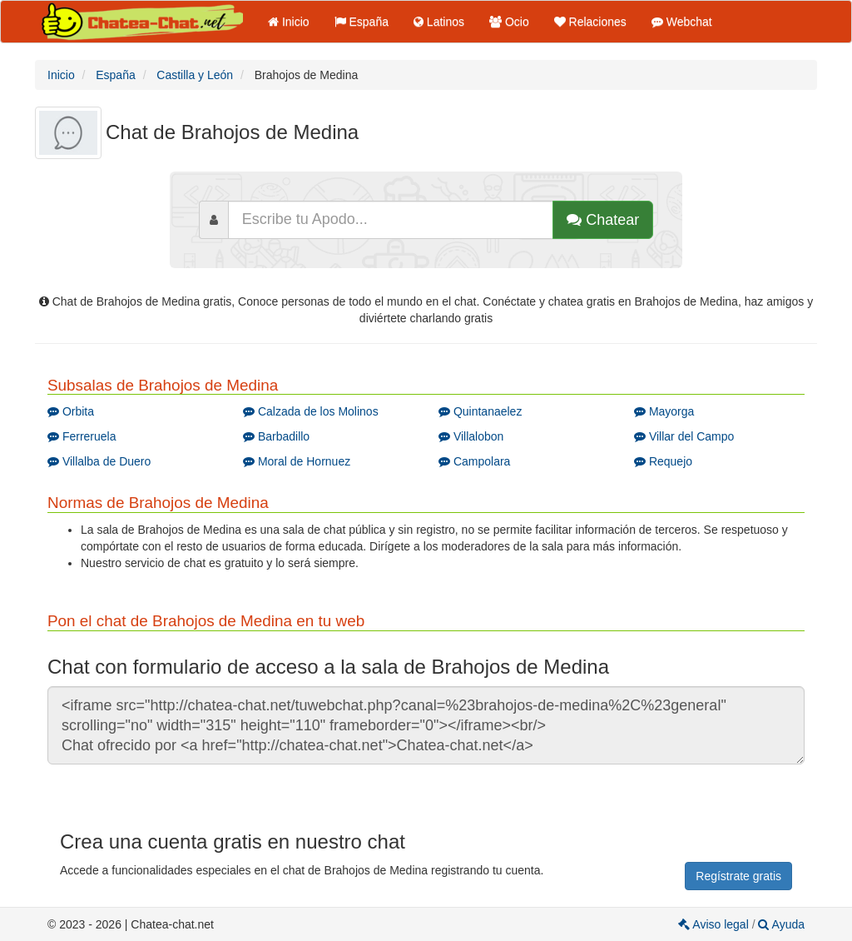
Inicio (289, 21)
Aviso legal (714, 924)
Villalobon (470, 436)
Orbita (70, 411)
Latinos (439, 21)
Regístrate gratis (738, 876)
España (361, 21)
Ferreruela (81, 436)
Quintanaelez (480, 411)
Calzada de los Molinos (311, 411)
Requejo (663, 461)
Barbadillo (276, 436)
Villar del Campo (684, 436)
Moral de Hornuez (296, 461)
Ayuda (781, 924)
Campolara (474, 461)
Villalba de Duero (99, 461)
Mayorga (664, 411)
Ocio (509, 21)
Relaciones (590, 21)
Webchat (681, 21)
